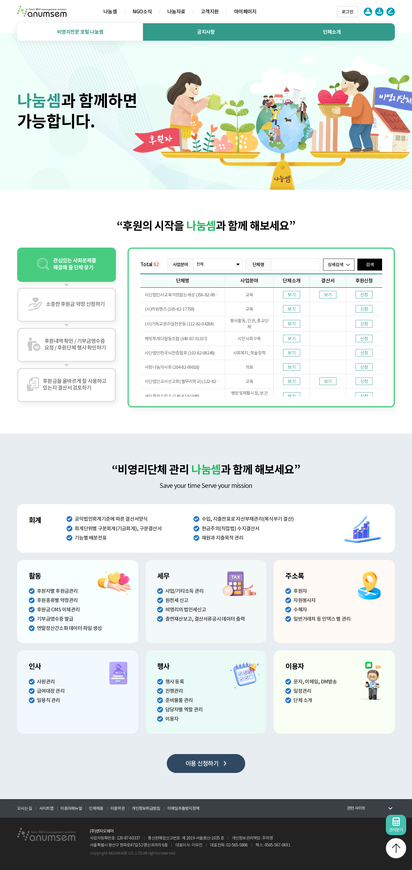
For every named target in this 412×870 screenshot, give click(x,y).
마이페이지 (245, 11)
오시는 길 (24, 808)
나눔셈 (110, 11)
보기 (291, 295)
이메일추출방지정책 (183, 808)
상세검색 (339, 264)
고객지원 (209, 11)
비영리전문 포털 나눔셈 (80, 32)
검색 (370, 264)
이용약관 (117, 808)
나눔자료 (176, 11)
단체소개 (332, 32)
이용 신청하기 (206, 763)
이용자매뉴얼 (71, 808)
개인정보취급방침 (146, 808)
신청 (364, 295)
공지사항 (206, 32)
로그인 (347, 12)
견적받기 (396, 825)
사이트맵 (46, 808)
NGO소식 (142, 11)
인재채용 (96, 808)
